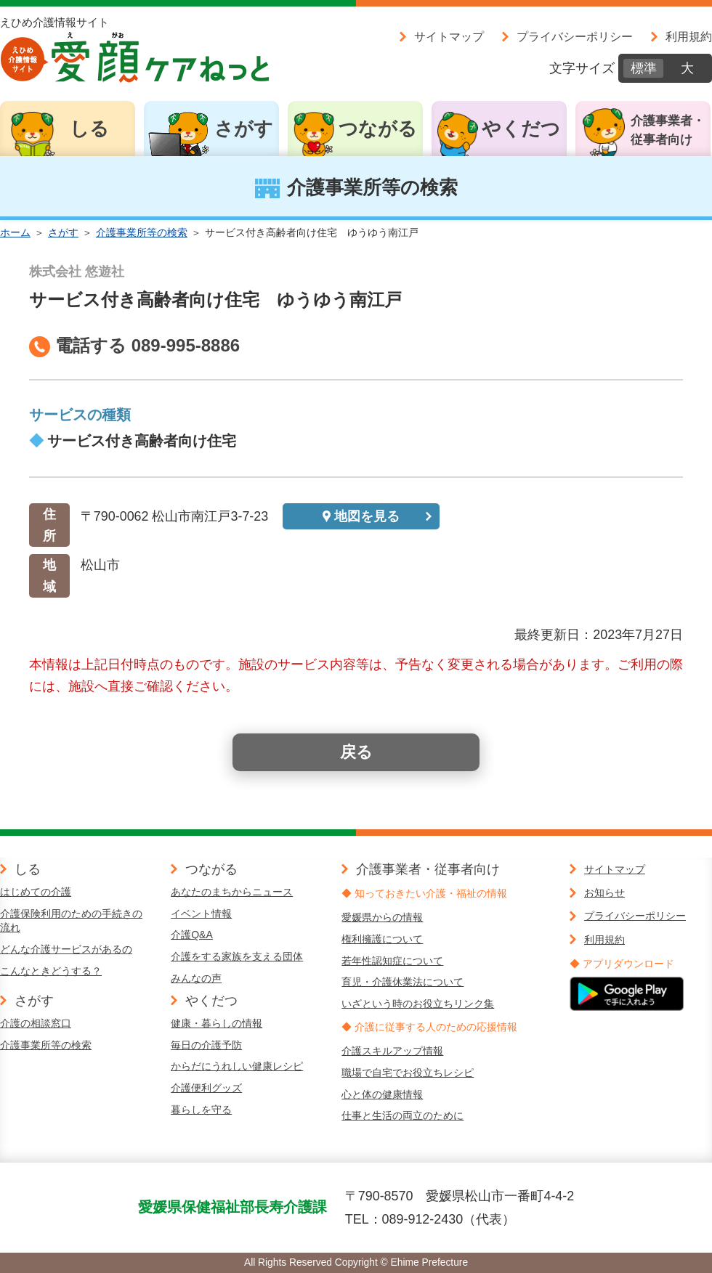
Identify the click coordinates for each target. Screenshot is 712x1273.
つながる (378, 128)
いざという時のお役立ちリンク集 (417, 1003)
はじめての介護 (35, 892)
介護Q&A (192, 934)
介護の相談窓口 (35, 1023)
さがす (243, 128)
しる (89, 128)
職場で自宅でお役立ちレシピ (407, 1072)
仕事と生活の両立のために (402, 1115)
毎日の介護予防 (206, 1045)
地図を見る (367, 516)
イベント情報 (201, 913)
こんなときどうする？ (51, 971)
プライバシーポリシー (575, 36)
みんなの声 (196, 978)
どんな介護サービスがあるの (66, 949)
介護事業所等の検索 (141, 232)
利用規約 (689, 36)
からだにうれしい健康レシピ (237, 1066)
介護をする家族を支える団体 (237, 956)
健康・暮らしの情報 (216, 1023)
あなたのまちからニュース (232, 892)
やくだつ (521, 128)
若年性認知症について (392, 961)
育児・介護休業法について (402, 982)
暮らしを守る (201, 1109)
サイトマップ (449, 36)
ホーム (15, 232)
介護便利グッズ (206, 1088)
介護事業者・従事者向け (668, 130)
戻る (356, 752)
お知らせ (604, 892)
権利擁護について (382, 939)
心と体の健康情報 (382, 1094)
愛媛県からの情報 (382, 917)
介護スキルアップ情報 (392, 1051)
